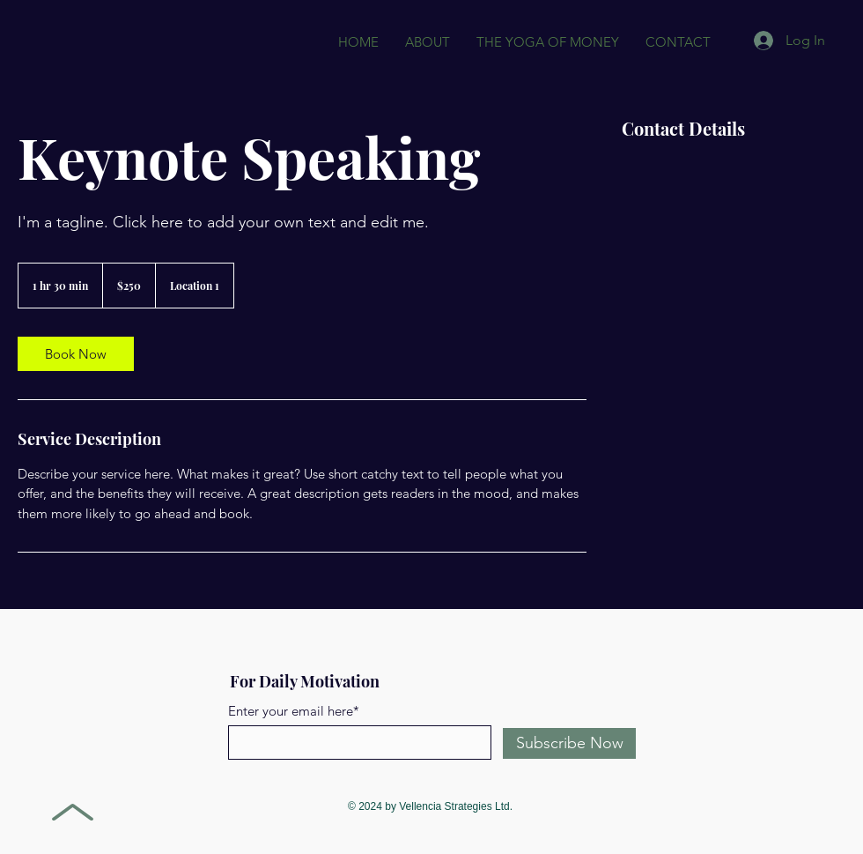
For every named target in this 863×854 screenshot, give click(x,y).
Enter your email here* (293, 710)
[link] (76, 354)
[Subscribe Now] (569, 743)
